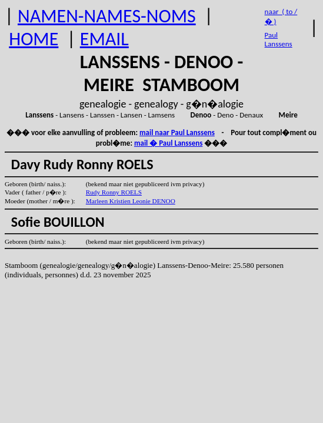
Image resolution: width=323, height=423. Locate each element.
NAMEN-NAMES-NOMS (107, 16)
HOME (33, 39)
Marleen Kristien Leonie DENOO (130, 200)
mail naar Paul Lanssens (177, 132)
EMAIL (104, 39)
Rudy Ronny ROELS (114, 192)
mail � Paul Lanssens (168, 143)
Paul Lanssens (278, 39)
